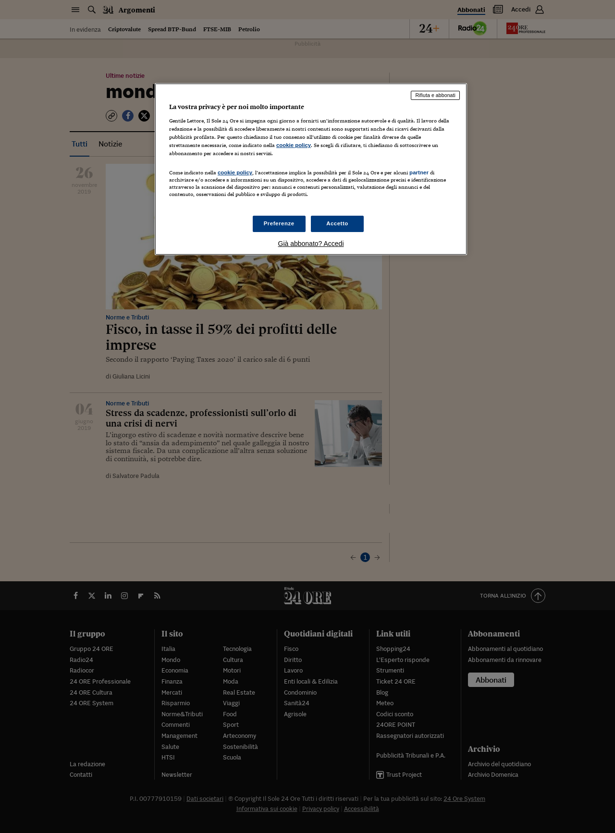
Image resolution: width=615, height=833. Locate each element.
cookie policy (293, 145)
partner (419, 172)
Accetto (337, 223)
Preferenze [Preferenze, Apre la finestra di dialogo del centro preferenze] (279, 223)
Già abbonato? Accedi (311, 243)
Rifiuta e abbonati (435, 95)
